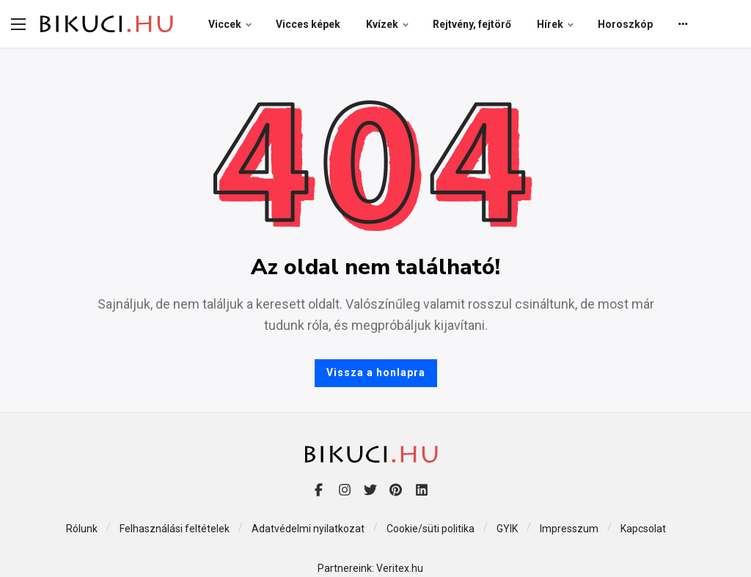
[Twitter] (370, 489)
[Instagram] (344, 489)
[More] (683, 24)
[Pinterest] (396, 489)
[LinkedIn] (421, 489)
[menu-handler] (18, 24)
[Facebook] (318, 489)
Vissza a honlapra (375, 372)
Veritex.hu (399, 568)
